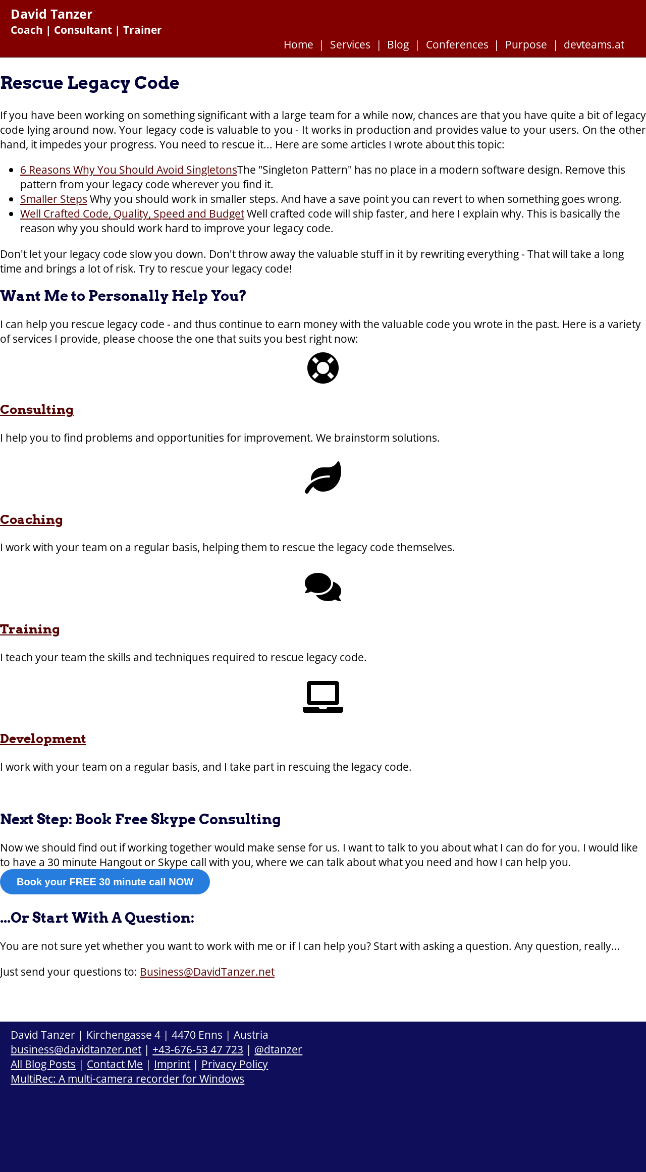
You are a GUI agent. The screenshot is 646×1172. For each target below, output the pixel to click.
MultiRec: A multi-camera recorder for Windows (127, 1078)
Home (298, 44)
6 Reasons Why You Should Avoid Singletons (128, 169)
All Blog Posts (43, 1063)
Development (43, 738)
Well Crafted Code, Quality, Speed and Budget (132, 213)
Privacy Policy (234, 1063)
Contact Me (115, 1063)
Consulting (37, 409)
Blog (398, 44)
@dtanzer (278, 1049)
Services (350, 44)
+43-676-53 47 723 (197, 1049)
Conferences (457, 44)
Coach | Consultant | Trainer (86, 29)
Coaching (31, 519)
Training (30, 628)
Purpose (526, 44)
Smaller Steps (53, 198)
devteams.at (594, 44)
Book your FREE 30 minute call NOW (105, 881)
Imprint (172, 1063)
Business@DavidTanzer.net (207, 971)
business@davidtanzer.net (76, 1049)
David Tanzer (51, 14)
